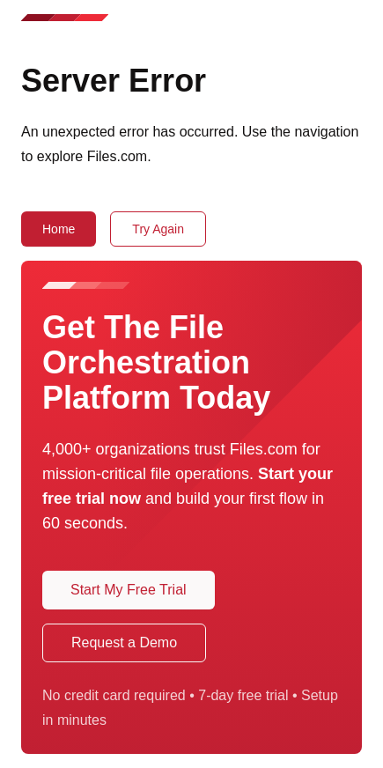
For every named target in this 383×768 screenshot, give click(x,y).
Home (58, 229)
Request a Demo (124, 642)
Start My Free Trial (128, 589)
